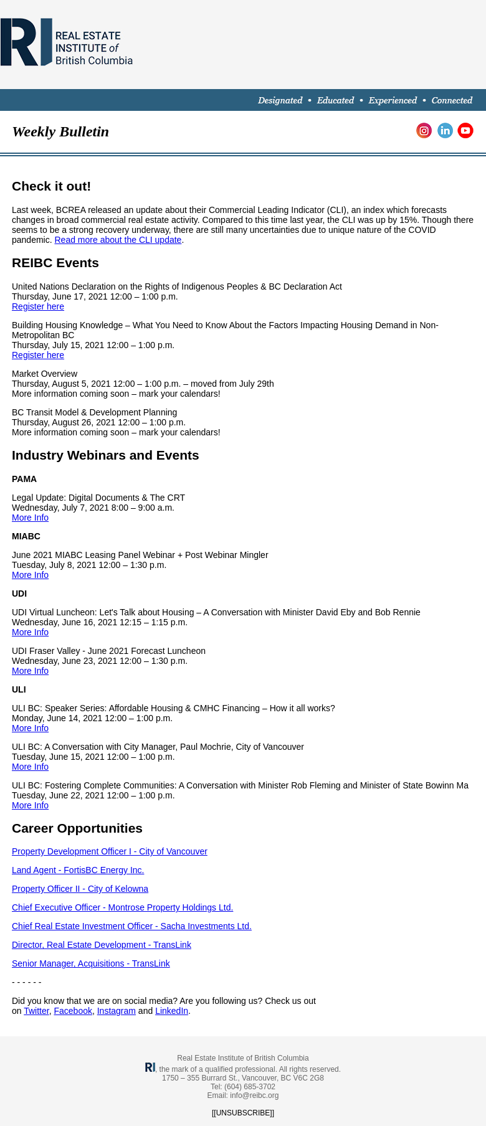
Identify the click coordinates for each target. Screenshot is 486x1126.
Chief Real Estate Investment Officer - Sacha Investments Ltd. (132, 926)
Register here (38, 306)
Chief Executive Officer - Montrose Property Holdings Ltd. (122, 907)
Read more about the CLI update (117, 240)
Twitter (36, 1011)
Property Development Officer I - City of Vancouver (109, 851)
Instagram (116, 1011)
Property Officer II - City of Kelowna (80, 889)
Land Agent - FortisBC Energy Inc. (78, 870)
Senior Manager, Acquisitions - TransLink (91, 963)
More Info (30, 518)
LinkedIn (171, 1011)
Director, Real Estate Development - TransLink (101, 945)
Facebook (73, 1011)
